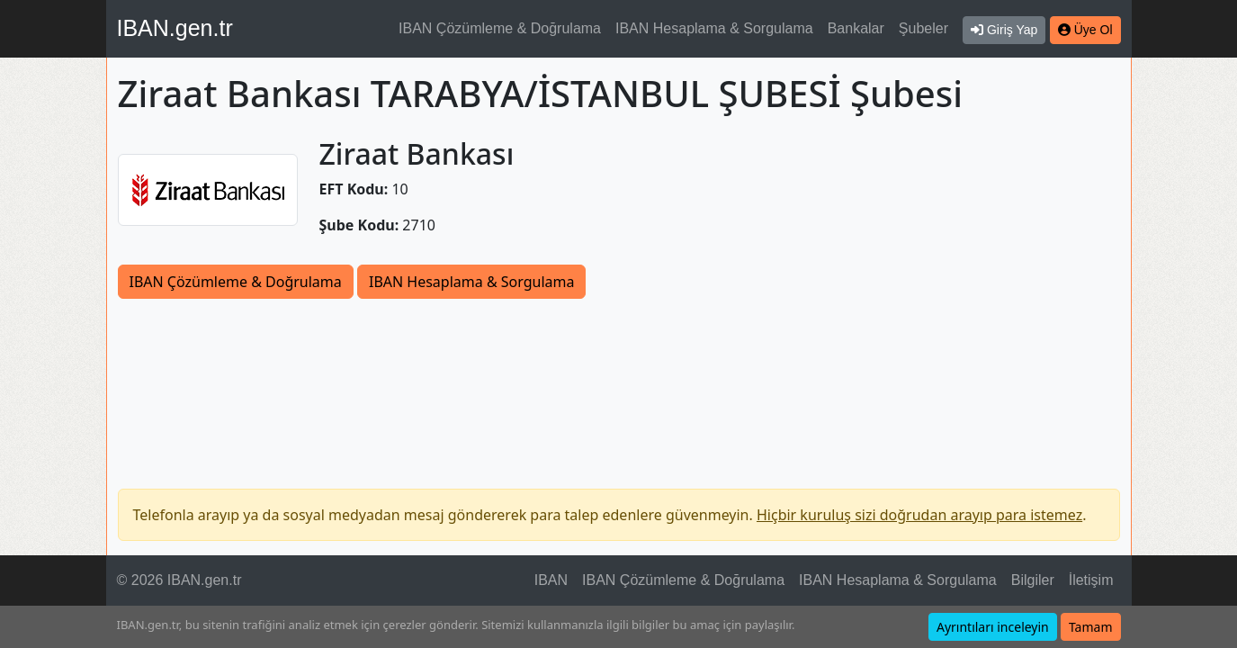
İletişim (1091, 580)
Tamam (1091, 626)
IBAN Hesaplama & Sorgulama (714, 28)
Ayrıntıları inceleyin (993, 626)
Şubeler (923, 28)
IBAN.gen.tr (175, 27)
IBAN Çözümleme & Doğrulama (500, 28)
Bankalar (856, 28)
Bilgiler (1032, 580)
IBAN (551, 580)
